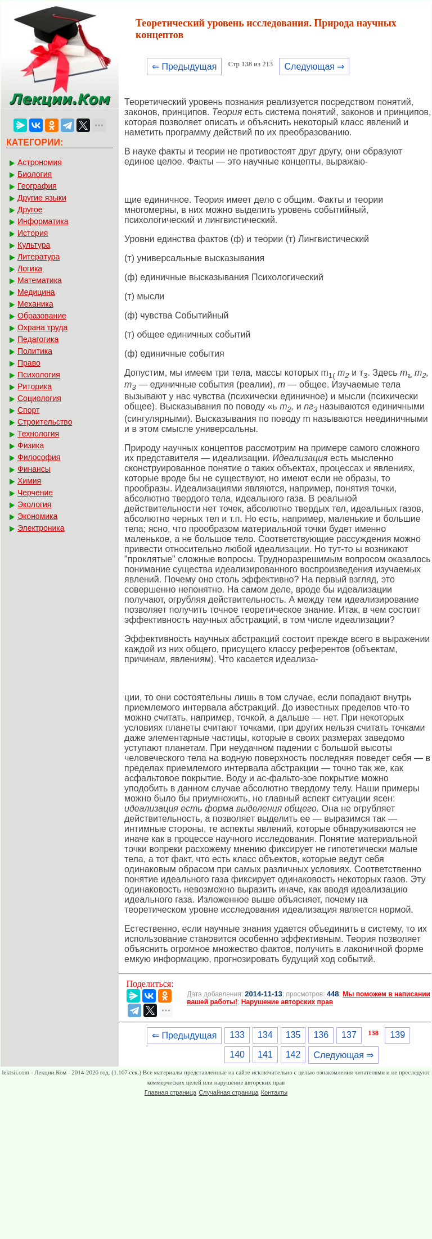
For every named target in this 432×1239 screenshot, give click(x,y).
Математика (39, 280)
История (32, 233)
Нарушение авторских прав (287, 1002)
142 (293, 1054)
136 (320, 1035)
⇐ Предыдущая (184, 66)
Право (28, 362)
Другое (29, 209)
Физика (30, 445)
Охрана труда (42, 327)
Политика (34, 351)
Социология (39, 398)
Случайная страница (228, 1092)
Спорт (28, 410)
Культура (33, 244)
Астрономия (39, 162)
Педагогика (37, 339)
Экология (34, 504)
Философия (38, 457)
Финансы (34, 468)
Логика (29, 268)
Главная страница (170, 1092)
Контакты (274, 1092)
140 (237, 1054)
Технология (38, 433)
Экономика (37, 516)
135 (293, 1035)
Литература (38, 256)
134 (265, 1035)
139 (397, 1035)
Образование (41, 315)
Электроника (41, 527)
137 (349, 1035)
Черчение (35, 492)
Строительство (44, 421)
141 (265, 1054)
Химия (29, 480)
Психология (38, 374)
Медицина (36, 292)
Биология (34, 174)
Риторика (34, 386)
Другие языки (41, 197)
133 (237, 1035)
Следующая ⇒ (314, 66)
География (37, 185)
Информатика (42, 221)
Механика (35, 303)
